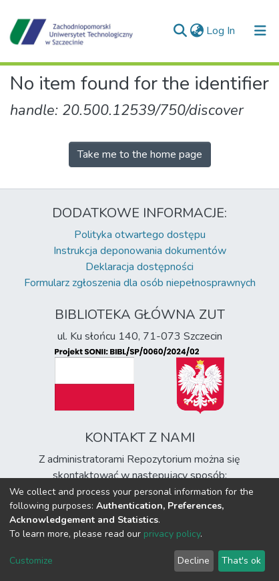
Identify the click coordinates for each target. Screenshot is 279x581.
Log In (221, 30)
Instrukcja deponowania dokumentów (139, 250)
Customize (31, 560)
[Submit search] (180, 31)
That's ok (241, 560)
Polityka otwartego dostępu (140, 234)
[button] (196, 31)
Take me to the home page (139, 154)
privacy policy (172, 534)
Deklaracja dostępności (139, 266)
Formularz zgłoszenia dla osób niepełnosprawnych (140, 282)
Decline (194, 560)
